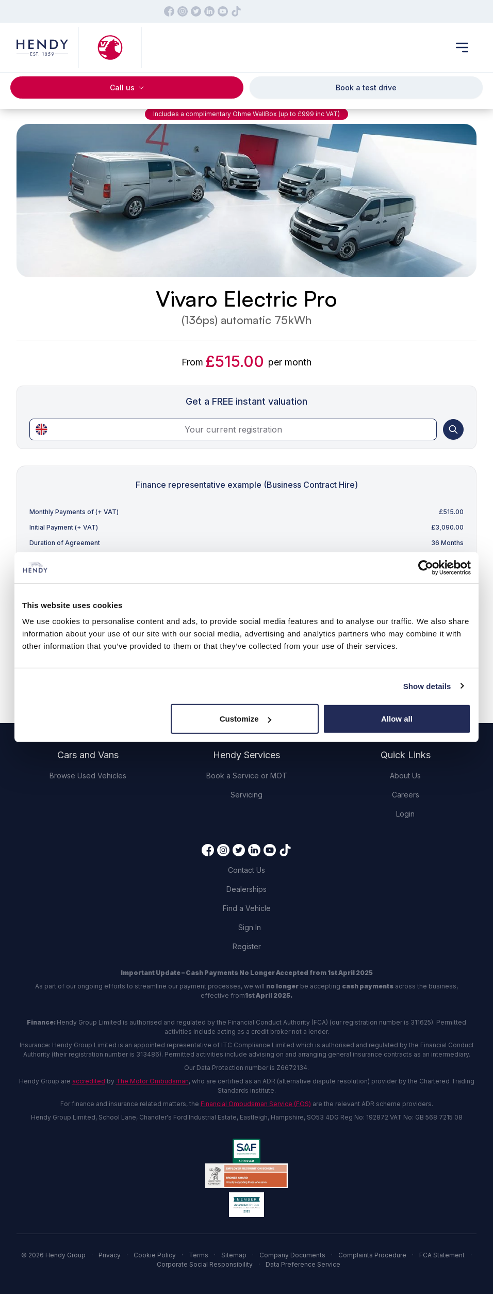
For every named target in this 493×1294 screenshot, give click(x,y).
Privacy (109, 1255)
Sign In (249, 927)
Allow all (397, 718)
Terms (198, 1255)
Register (247, 946)
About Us (405, 775)
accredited (88, 1081)
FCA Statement (442, 1255)
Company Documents (292, 1255)
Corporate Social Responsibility (205, 1264)
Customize (245, 718)
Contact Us (246, 870)
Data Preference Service (303, 1264)
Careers (405, 794)
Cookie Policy (155, 1255)
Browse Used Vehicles (88, 775)
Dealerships (246, 889)
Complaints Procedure (372, 1255)
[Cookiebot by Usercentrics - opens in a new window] (426, 567)
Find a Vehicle (247, 908)
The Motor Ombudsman (152, 1081)
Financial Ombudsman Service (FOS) (256, 1104)
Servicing (246, 794)
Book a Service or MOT (246, 775)
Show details (427, 685)
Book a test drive (366, 87)
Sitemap (234, 1255)
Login (405, 813)
